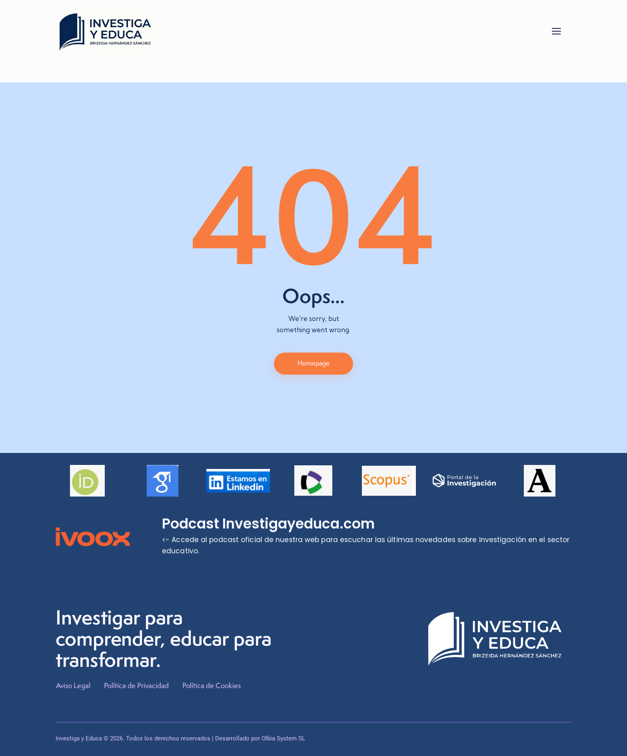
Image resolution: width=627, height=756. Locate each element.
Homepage (313, 363)
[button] (556, 30)
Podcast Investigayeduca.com (269, 524)
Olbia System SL (283, 738)
